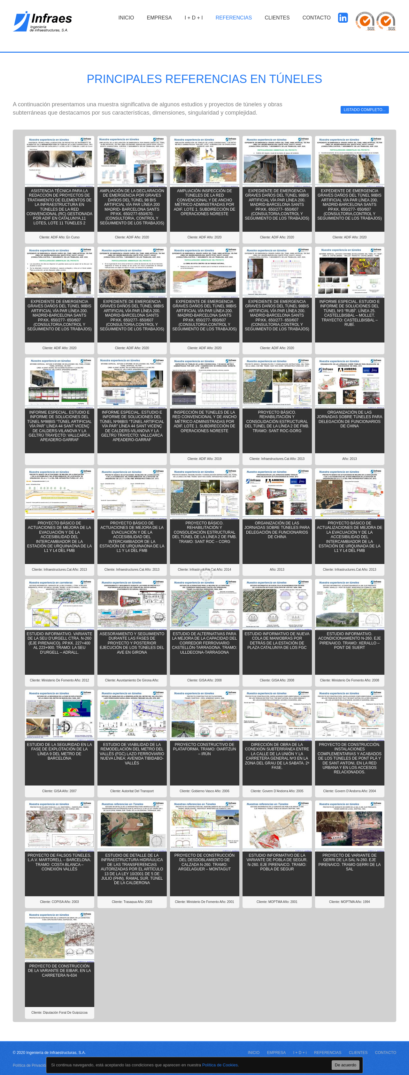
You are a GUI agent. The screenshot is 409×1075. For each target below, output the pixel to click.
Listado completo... (365, 110)
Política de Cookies (220, 1065)
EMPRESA (159, 17)
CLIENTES (277, 17)
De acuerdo (345, 1065)
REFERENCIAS (234, 17)
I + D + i (194, 17)
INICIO (126, 17)
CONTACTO (317, 17)
